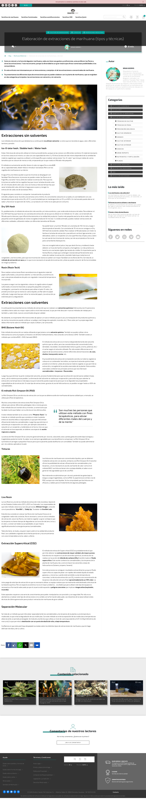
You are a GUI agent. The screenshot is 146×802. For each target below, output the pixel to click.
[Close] (143, 2)
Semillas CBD (67, 17)
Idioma (124, 5)
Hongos (120, 137)
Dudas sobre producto (10, 777)
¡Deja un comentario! (73, 746)
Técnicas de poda (124, 125)
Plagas (120, 160)
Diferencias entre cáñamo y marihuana (122, 202)
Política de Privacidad (40, 775)
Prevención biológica (126, 129)
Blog (26, 5)
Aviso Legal (36, 767)
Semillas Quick (80, 17)
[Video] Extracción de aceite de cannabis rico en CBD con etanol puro (90, 701)
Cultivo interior (124, 141)
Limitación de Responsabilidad (43, 779)
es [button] (127, 5)
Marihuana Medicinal (95, 32)
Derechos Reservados (40, 786)
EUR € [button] (141, 5)
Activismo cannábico (121, 106)
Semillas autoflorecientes (50, 17)
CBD (114, 172)
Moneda (136, 5)
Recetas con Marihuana (122, 168)
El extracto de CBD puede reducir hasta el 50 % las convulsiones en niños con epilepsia (126, 701)
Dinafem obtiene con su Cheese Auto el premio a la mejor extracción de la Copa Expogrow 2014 (54, 703)
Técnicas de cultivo (125, 121)
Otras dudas (6, 785)
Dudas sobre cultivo (9, 781)
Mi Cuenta (136, 17)
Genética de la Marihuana (123, 113)
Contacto (116, 796)
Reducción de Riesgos (121, 175)
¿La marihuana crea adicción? (119, 192)
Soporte (129, 17)
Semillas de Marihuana (10, 788)
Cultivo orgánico (124, 133)
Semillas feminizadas (29, 17)
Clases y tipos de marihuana (118, 212)
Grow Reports (123, 153)
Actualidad (117, 109)
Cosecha (77, 32)
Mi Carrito (143, 17)
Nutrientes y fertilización (128, 156)
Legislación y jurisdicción (41, 783)
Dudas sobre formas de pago (12, 773)
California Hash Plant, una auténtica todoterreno (16, 700)
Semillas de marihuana (9, 17)
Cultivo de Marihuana (59, 32)
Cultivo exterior (124, 145)
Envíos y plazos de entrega (41, 771)
